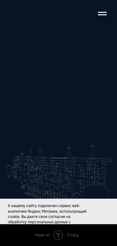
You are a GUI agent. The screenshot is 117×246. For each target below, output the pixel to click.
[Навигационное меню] (102, 14)
